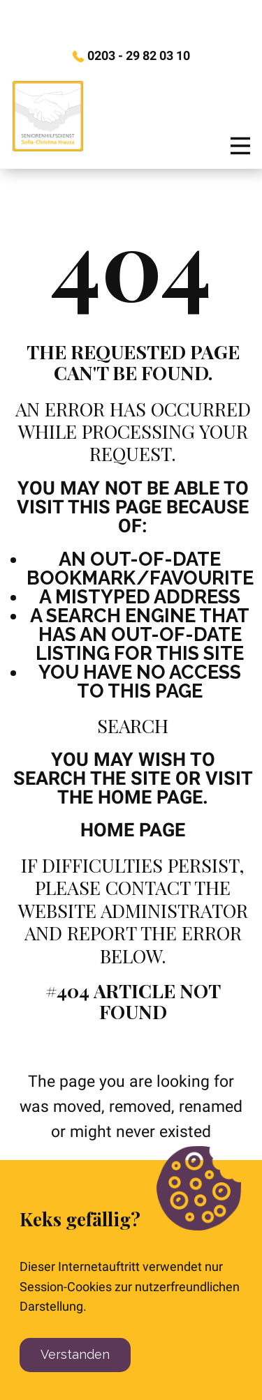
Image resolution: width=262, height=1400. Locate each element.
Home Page (132, 830)
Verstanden (75, 1354)
